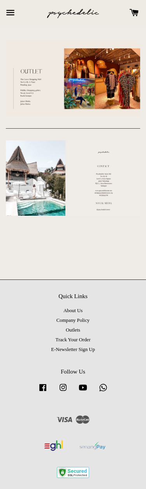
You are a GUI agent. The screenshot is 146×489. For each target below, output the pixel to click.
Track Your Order (73, 339)
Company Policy (73, 320)
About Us (73, 310)
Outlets (73, 330)
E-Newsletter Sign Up (73, 349)
